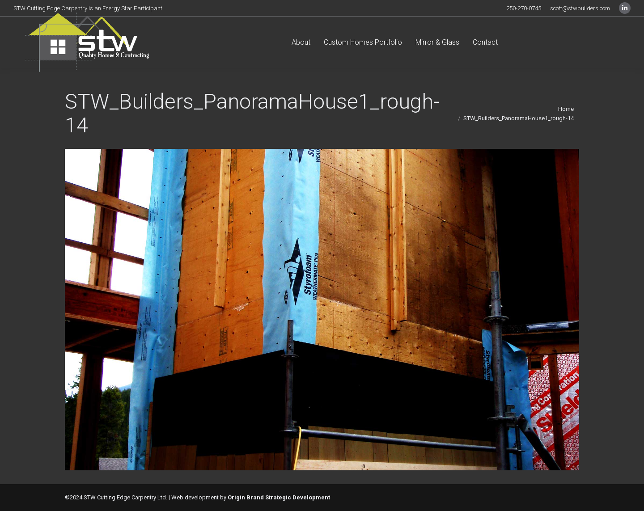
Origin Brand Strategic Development (279, 497)
